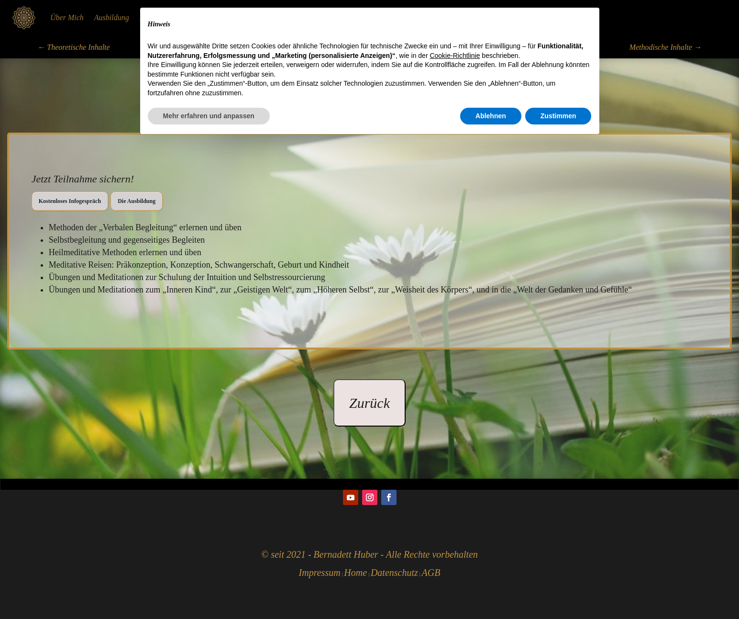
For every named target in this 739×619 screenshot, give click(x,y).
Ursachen (417, 17)
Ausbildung (111, 17)
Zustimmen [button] (558, 592)
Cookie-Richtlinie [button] (455, 532)
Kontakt (454, 17)
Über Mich (67, 17)
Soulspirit (377, 17)
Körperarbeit (277, 17)
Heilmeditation (163, 17)
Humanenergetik (221, 17)
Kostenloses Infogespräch (70, 201)
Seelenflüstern (330, 17)
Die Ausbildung (136, 201)
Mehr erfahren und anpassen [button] (208, 592)
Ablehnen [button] (490, 592)
